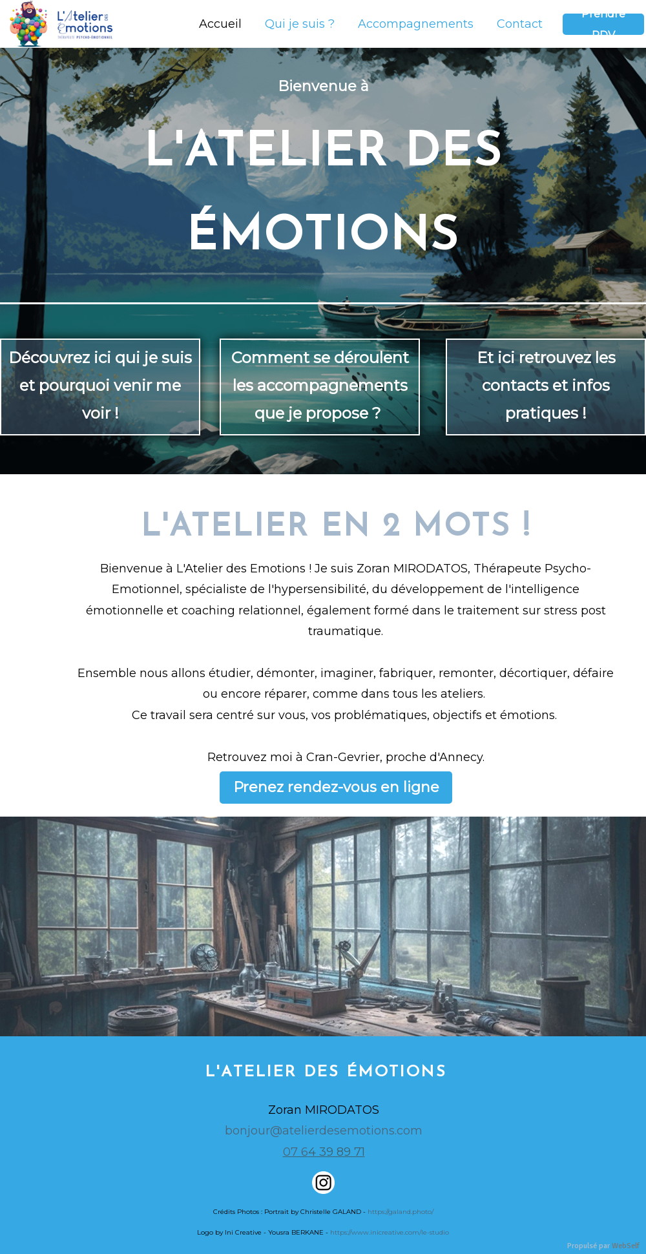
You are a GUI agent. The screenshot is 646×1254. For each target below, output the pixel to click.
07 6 (295, 1152)
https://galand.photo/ (400, 1211)
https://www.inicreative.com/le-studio (389, 1232)
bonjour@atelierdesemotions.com (323, 1130)
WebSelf (626, 1246)
